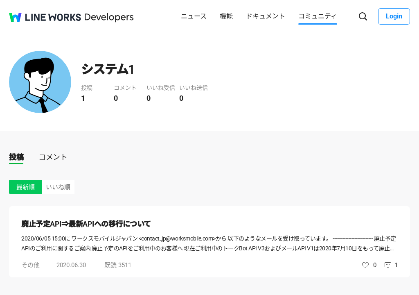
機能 (226, 16)
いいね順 (58, 187)
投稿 (16, 157)
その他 (30, 265)
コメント (52, 157)
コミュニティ (317, 16)
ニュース (194, 16)
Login (394, 16)
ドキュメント (265, 16)
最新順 (25, 187)
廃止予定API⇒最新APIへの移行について (86, 224)
